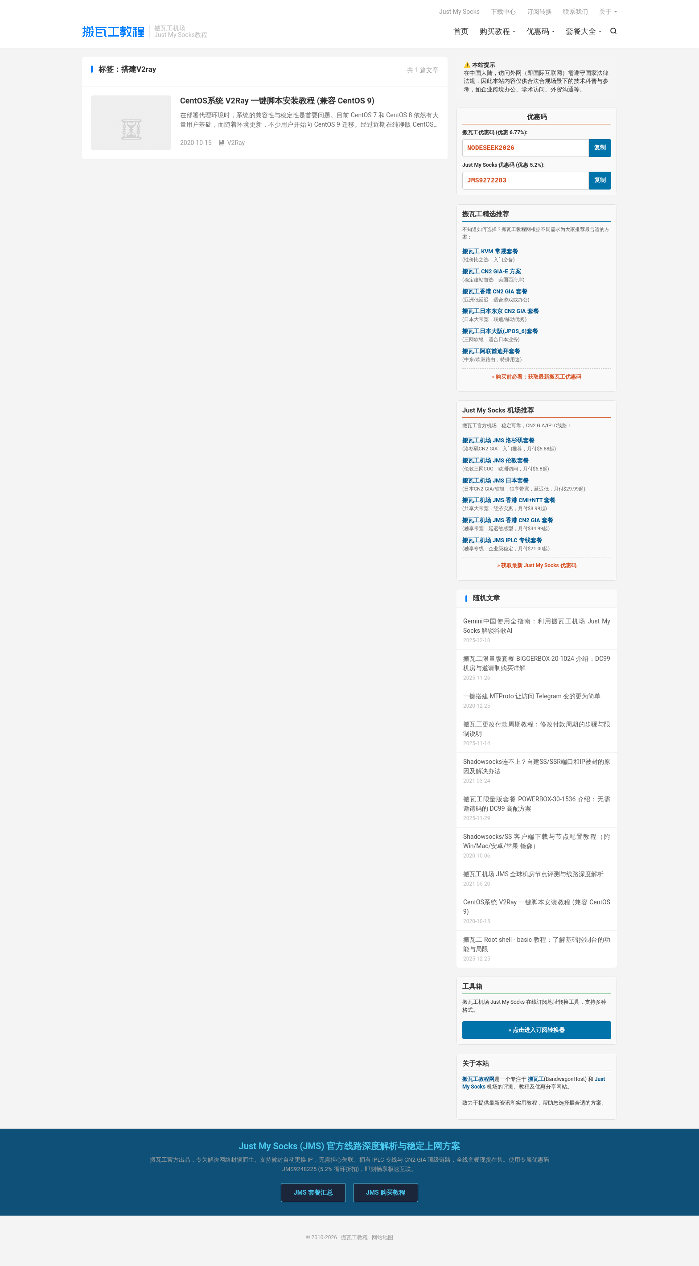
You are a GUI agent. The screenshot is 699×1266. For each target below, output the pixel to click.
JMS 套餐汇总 (313, 1192)
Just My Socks (459, 11)
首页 (461, 31)
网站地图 (382, 1237)
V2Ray (231, 142)
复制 (600, 147)
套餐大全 (581, 31)
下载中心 (503, 11)
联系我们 (575, 11)
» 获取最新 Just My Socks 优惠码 (536, 565)
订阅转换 (539, 11)
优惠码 (537, 31)
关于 (605, 11)
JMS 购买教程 (385, 1192)
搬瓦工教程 (113, 32)
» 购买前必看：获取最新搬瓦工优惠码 (537, 377)
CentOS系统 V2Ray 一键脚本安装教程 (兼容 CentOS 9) (277, 100)
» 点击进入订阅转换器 (537, 1030)
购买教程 (495, 31)
